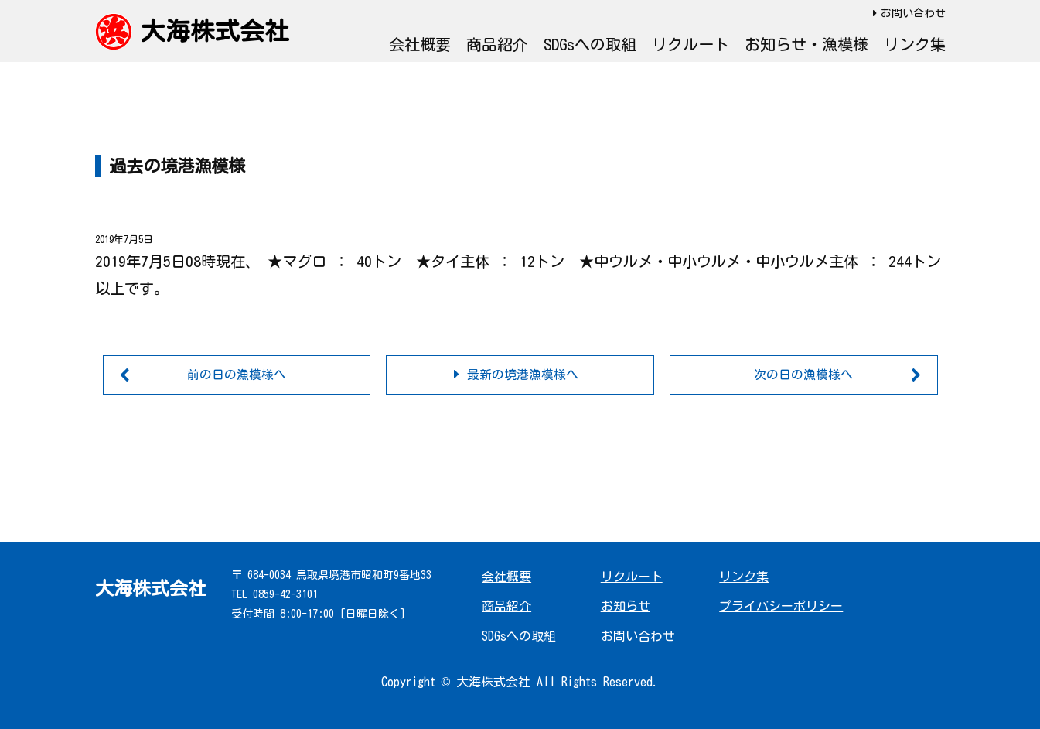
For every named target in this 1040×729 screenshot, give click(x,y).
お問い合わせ (913, 13)
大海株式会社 (215, 31)
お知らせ (625, 607)
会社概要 (420, 44)
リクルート (690, 44)
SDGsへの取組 (590, 44)
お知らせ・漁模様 (806, 44)
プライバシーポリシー (781, 607)
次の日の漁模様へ (803, 374)
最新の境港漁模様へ (522, 374)
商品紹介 (497, 44)
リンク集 (915, 44)
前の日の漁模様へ (236, 374)
